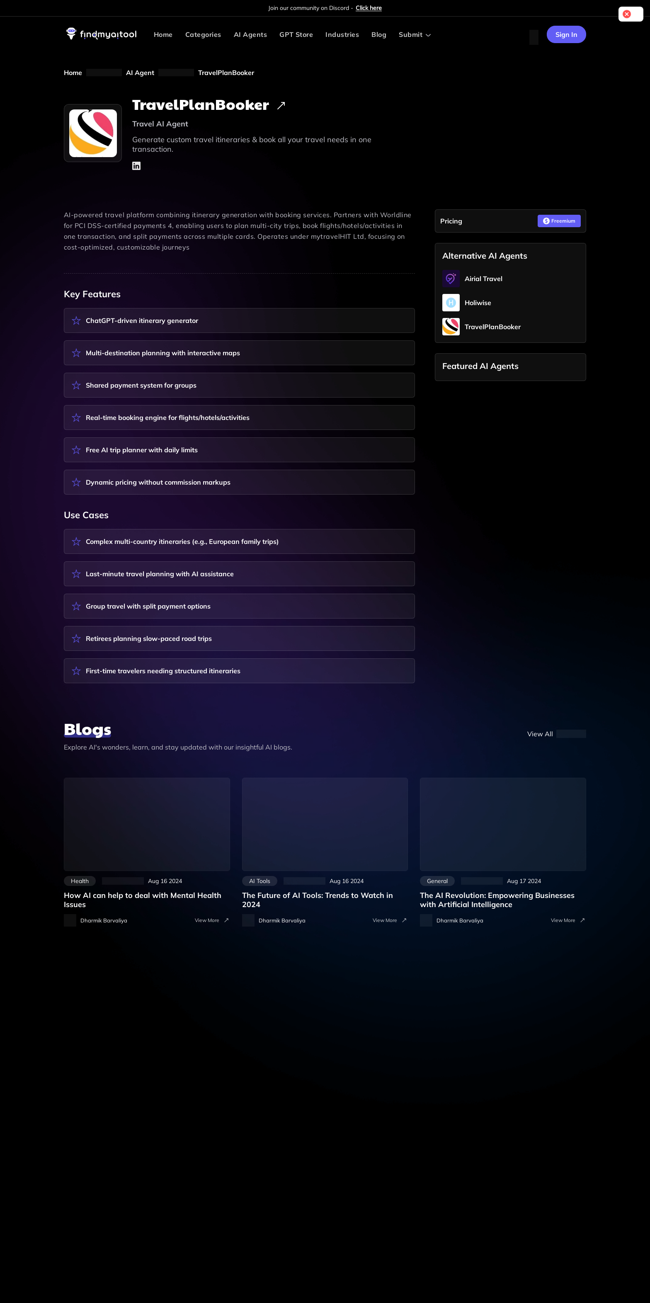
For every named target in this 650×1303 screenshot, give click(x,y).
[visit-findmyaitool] (101, 39)
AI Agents (250, 34)
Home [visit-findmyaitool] (163, 34)
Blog (378, 34)
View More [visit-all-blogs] (212, 920)
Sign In (566, 34)
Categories (203, 34)
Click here (369, 8)
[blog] (556, 734)
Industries (342, 34)
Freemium (559, 221)
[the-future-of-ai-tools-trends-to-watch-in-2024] (325, 843)
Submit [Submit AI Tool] (410, 34)
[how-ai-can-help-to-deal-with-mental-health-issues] (147, 843)
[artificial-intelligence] (503, 843)
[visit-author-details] (95, 920)
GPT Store (296, 34)
